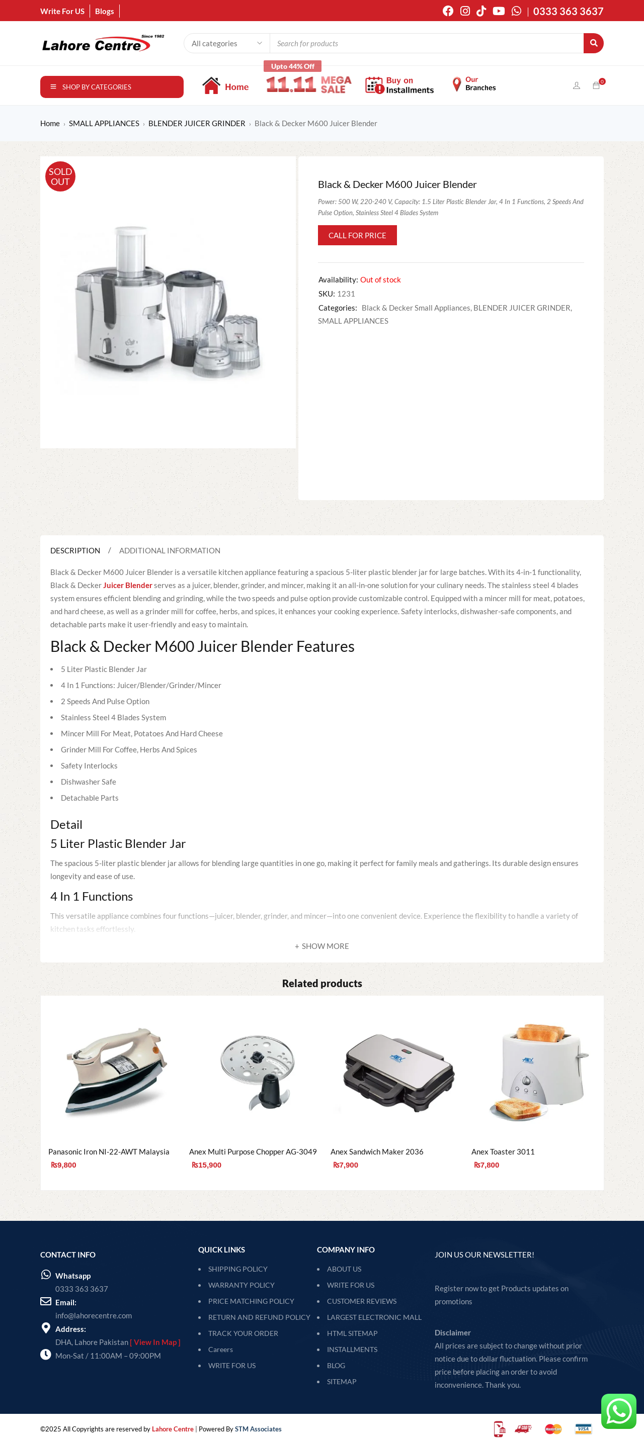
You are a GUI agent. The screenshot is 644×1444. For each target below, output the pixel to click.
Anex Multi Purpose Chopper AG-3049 (253, 1151)
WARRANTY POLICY (241, 1285)
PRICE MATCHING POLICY (251, 1301)
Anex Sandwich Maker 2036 (377, 1151)
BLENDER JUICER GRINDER (197, 123)
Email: (65, 1302)
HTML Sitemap (352, 1333)
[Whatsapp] (45, 1274)
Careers (220, 1349)
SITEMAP (342, 1381)
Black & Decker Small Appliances (416, 307)
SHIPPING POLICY (238, 1269)
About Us (344, 1269)
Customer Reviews (361, 1301)
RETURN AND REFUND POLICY (259, 1317)
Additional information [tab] (169, 550)
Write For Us (350, 1285)
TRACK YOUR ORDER (243, 1333)
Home (50, 123)
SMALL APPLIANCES (104, 123)
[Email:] (45, 1301)
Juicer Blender (127, 585)
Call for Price (357, 235)
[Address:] (45, 1327)
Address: (70, 1328)
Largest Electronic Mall (374, 1317)
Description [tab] (75, 550)
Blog (336, 1365)
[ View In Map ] (155, 1341)
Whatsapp (73, 1275)
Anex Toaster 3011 (503, 1151)
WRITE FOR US (232, 1365)
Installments (352, 1349)
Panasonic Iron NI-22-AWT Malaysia (109, 1151)
